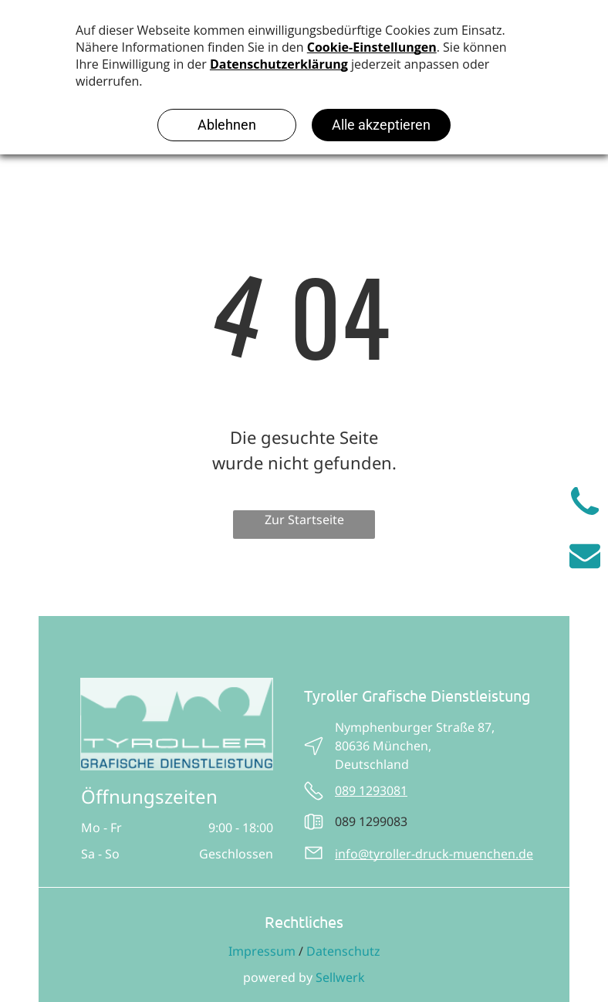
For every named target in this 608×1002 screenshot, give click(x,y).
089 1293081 (371, 790)
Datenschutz (343, 951)
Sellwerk (340, 977)
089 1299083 (371, 821)
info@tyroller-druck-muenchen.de (434, 853)
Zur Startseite (304, 519)
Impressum (262, 951)
